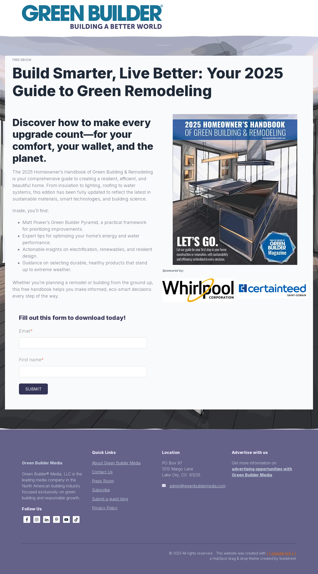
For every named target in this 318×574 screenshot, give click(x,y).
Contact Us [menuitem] (102, 471)
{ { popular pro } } (281, 553)
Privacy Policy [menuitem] (105, 507)
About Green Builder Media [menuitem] (116, 462)
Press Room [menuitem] (103, 480)
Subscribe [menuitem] (101, 489)
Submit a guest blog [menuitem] (110, 498)
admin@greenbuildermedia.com (197, 485)
